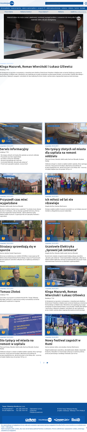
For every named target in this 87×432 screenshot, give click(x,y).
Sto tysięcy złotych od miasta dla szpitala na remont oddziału (65, 152)
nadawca (64, 8)
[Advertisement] (21, 104)
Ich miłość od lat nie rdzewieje (59, 201)
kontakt (82, 8)
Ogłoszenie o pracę (36, 408)
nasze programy (16, 8)
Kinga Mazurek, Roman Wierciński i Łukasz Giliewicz (65, 293)
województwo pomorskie (10, 126)
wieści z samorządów (28, 8)
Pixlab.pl (82, 410)
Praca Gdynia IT (43, 12)
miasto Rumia (52, 317)
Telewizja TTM (74, 410)
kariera (77, 8)
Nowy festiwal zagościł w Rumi (63, 342)
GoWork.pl (33, 410)
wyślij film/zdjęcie (81, 11)
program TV (41, 8)
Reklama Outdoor (26, 12)
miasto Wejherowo (53, 126)
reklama (70, 8)
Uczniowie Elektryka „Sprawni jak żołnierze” (61, 248)
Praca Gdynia (9, 12)
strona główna (5, 8)
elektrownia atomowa (53, 8)
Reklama (61, 12)
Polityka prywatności (36, 412)
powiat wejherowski (9, 176)
